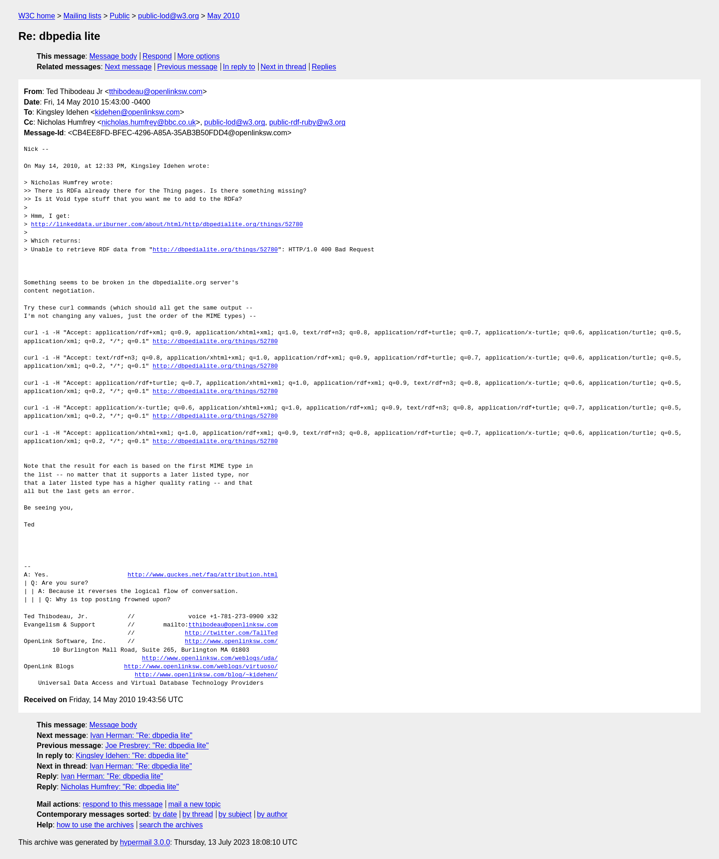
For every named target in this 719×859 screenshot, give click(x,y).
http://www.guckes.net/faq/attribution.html (202, 575)
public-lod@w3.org (168, 16)
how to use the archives (95, 825)
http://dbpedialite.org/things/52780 (215, 250)
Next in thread (283, 67)
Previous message (187, 67)
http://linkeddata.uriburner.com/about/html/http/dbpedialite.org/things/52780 (167, 225)
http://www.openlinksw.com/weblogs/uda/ (209, 658)
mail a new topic (194, 804)
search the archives (171, 825)
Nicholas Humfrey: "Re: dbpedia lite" (120, 787)
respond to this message (122, 804)
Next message (128, 67)
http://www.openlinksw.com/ (231, 641)
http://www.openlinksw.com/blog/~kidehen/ (206, 675)
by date (165, 814)
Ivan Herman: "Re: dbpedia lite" (141, 735)
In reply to (239, 67)
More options (198, 56)
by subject (234, 814)
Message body (113, 56)
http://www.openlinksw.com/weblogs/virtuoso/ (200, 667)
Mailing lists (82, 16)
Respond (157, 56)
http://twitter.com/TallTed (231, 633)
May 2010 (223, 16)
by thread (198, 814)
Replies (324, 67)
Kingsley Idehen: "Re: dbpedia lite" (132, 755)
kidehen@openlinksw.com (137, 112)
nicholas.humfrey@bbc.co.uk (148, 122)
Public (120, 16)
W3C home (36, 16)
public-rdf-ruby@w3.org (307, 122)
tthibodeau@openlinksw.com (156, 91)
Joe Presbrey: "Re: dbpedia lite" (157, 745)
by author (272, 814)
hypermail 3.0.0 (145, 842)
